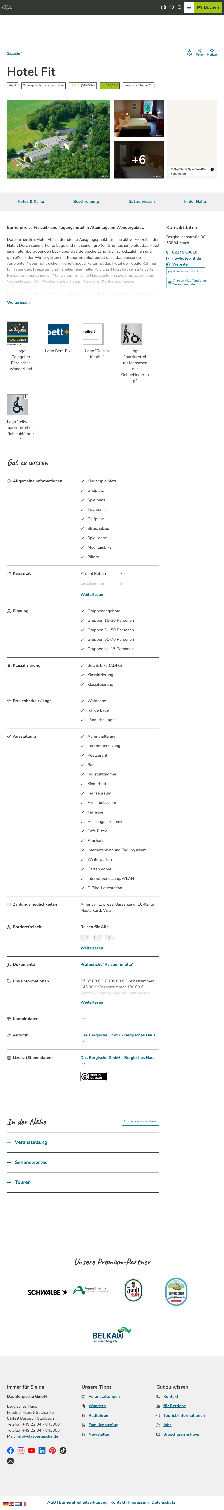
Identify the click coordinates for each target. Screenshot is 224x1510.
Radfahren (98, 1415)
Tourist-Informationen (184, 1415)
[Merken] (212, 53)
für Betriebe (174, 1406)
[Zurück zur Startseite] (7, 7)
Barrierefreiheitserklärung (83, 1502)
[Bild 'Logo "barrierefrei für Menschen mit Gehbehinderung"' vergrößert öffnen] (135, 334)
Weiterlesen (18, 302)
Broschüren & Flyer (181, 1434)
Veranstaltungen (104, 1396)
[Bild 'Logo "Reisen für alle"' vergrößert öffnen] (97, 334)
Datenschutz (163, 1502)
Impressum (138, 1502)
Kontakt (170, 1396)
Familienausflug (104, 1425)
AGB (51, 1502)
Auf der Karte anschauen (140, 1121)
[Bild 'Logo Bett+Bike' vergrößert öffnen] (58, 334)
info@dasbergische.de (38, 1436)
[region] (192, 139)
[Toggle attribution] (212, 169)
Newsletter (99, 1434)
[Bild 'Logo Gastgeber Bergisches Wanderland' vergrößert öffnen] (21, 332)
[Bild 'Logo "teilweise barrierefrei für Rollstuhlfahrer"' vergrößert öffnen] (21, 404)
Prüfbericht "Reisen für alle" (107, 964)
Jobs (167, 1425)
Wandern (97, 1406)
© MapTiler (177, 169)
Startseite (13, 53)
